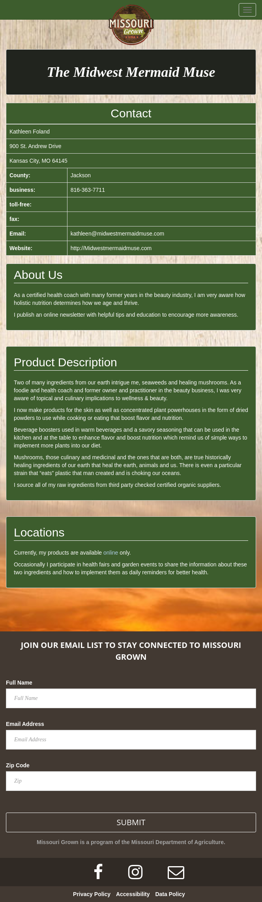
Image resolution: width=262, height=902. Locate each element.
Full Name (19, 682)
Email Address (25, 724)
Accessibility (133, 894)
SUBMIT (130, 822)
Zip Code (18, 765)
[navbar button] (247, 10)
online (110, 552)
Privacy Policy (91, 894)
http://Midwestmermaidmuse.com (111, 248)
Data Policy (170, 894)
